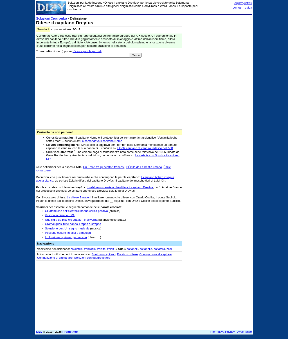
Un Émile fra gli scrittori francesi (103, 167)
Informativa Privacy (222, 331)
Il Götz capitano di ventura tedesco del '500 (145, 148)
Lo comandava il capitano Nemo (101, 141)
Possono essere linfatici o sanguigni (68, 232)
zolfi (169, 249)
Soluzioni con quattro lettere (92, 257)
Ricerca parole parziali (87, 51)
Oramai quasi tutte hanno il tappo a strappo (73, 224)
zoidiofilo (90, 249)
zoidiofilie (77, 249)
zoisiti (111, 249)
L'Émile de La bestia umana (144, 167)
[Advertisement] (218, 83)
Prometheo (70, 331)
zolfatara (159, 249)
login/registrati (243, 3)
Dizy (39, 331)
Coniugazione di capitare (156, 254)
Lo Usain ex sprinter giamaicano (66, 237)
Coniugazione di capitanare (55, 257)
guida (248, 7)
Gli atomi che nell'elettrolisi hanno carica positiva (76, 211)
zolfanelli (132, 249)
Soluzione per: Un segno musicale (67, 228)
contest (237, 7)
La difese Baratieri (78, 197)
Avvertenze (244, 331)
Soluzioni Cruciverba (51, 18)
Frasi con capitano (103, 254)
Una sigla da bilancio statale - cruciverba (71, 219)
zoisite (101, 249)
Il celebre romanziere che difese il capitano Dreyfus (120, 187)
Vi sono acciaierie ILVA (60, 215)
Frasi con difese (127, 254)
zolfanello (146, 249)
